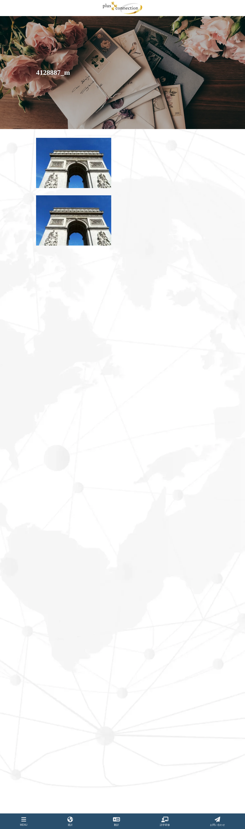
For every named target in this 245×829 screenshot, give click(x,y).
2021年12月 (49, 538)
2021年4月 (48, 597)
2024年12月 (49, 304)
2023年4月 (48, 428)
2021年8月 (48, 567)
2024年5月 (48, 340)
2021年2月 (48, 611)
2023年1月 (48, 450)
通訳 (132, 650)
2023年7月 (48, 406)
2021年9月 (48, 560)
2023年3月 (48, 435)
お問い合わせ (138, 703)
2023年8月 (48, 399)
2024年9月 (48, 311)
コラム (133, 720)
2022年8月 (48, 480)
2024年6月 (48, 333)
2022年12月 (49, 457)
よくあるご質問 (139, 694)
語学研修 (165, 821)
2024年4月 (48, 347)
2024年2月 (48, 362)
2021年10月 (49, 553)
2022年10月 (49, 472)
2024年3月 (48, 355)
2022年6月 (48, 494)
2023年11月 (49, 384)
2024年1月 (48, 370)
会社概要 (135, 677)
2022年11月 (49, 465)
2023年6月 (48, 414)
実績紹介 (135, 685)
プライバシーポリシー (144, 738)
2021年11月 (49, 545)
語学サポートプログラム (145, 668)
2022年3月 (48, 516)
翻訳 (132, 659)
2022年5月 (48, 501)
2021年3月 (48, 604)
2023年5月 (48, 421)
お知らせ (135, 712)
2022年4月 (48, 509)
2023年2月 (48, 443)
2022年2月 (48, 523)
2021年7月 (48, 575)
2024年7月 (48, 326)
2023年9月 (48, 391)
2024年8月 (48, 318)
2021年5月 (48, 589)
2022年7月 (48, 487)
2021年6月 (48, 582)
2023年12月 (49, 377)
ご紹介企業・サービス (144, 729)
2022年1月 (48, 531)
